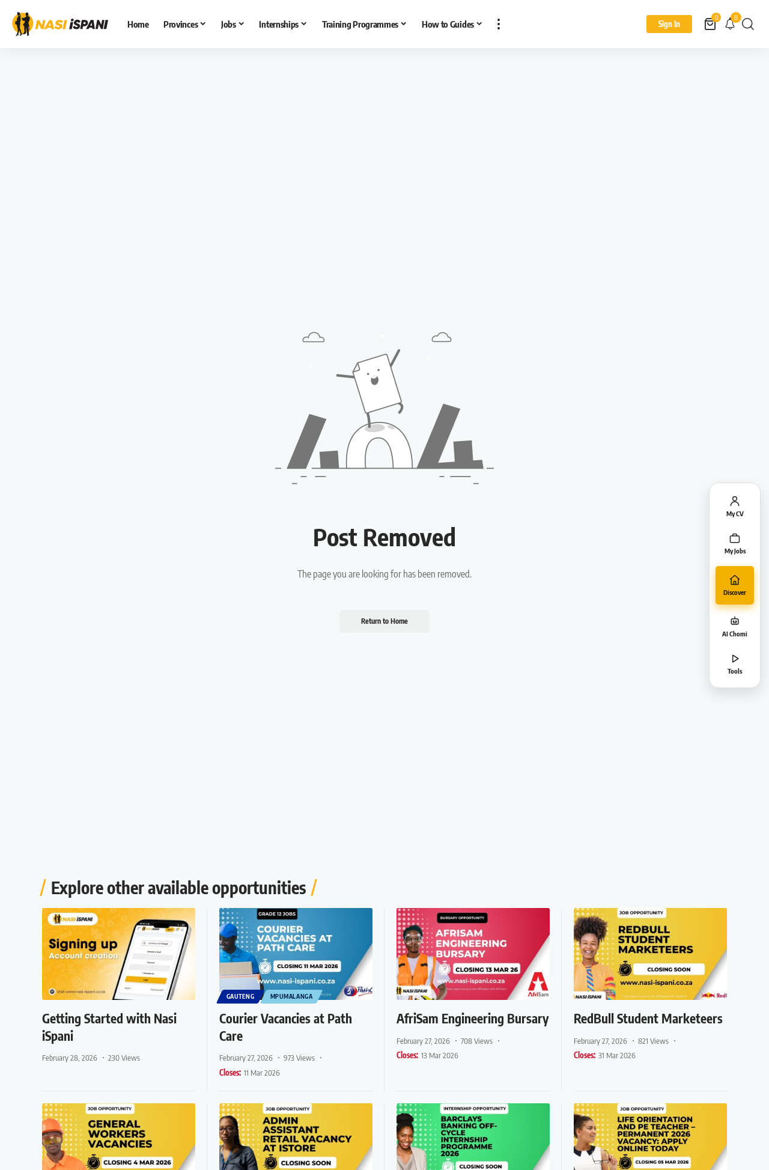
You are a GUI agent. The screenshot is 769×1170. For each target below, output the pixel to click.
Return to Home (384, 621)
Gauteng (240, 996)
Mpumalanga (292, 996)
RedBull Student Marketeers (618, 1027)
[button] (498, 24)
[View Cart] (711, 24)
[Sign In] (669, 24)
